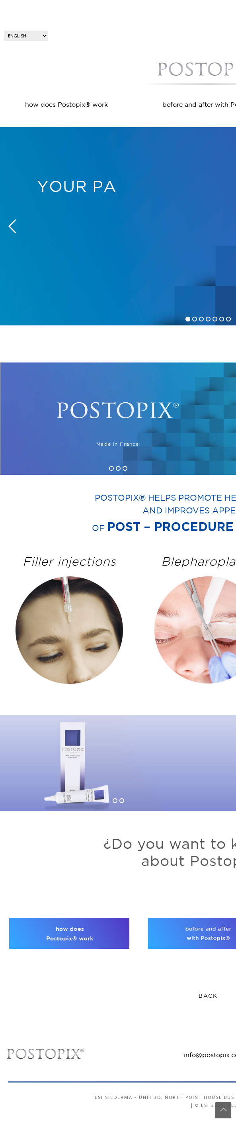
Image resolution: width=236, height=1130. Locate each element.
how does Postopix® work (66, 105)
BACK (208, 996)
